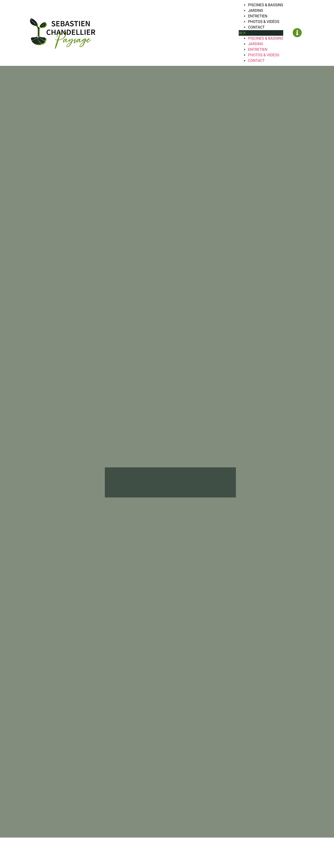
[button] (261, 33)
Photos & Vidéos (263, 21)
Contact (256, 27)
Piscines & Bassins (265, 5)
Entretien (257, 16)
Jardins (255, 10)
